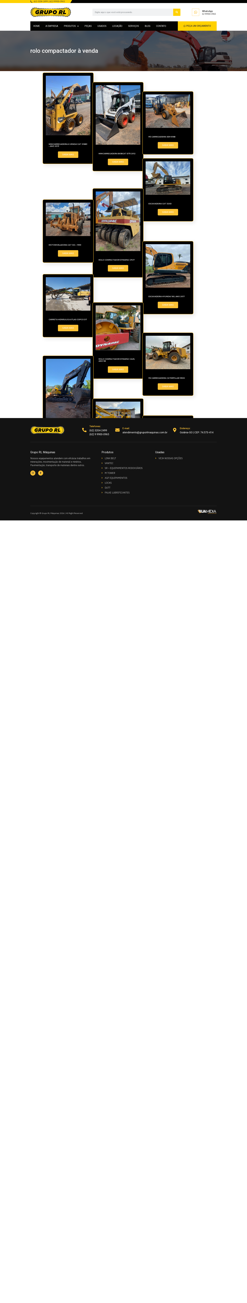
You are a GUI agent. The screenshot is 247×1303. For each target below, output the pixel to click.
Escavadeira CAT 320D (60, 375)
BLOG (147, 26)
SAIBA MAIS (68, 154)
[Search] (176, 12)
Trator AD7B (55, 993)
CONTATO (161, 26)
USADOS (101, 26)
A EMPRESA (51, 26)
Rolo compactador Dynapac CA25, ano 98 (67, 762)
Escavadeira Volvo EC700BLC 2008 (67, 925)
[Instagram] (32, 473)
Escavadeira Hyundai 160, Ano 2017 (67, 615)
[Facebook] (40, 473)
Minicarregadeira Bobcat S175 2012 (67, 240)
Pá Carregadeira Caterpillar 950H (67, 831)
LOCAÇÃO (117, 26)
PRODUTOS (71, 26)
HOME (36, 26)
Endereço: (185, 428)
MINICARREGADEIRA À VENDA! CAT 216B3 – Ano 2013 (68, 145)
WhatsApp (207, 11)
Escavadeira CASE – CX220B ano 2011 (67, 1061)
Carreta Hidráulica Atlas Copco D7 (68, 682)
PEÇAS (88, 26)
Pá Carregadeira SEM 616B (62, 308)
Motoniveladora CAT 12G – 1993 (65, 537)
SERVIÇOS (133, 26)
